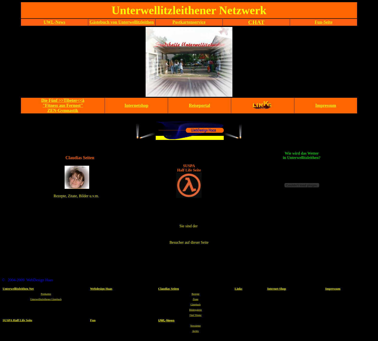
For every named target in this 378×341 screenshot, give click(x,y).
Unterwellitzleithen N (17, 288)
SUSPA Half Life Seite (17, 320)
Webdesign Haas (101, 288)
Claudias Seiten (168, 288)
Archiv (195, 331)
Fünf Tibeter (195, 315)
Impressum (332, 288)
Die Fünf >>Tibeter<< (62, 105)
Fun (92, 320)
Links (238, 288)
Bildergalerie (195, 309)
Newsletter (195, 325)
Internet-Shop (276, 288)
